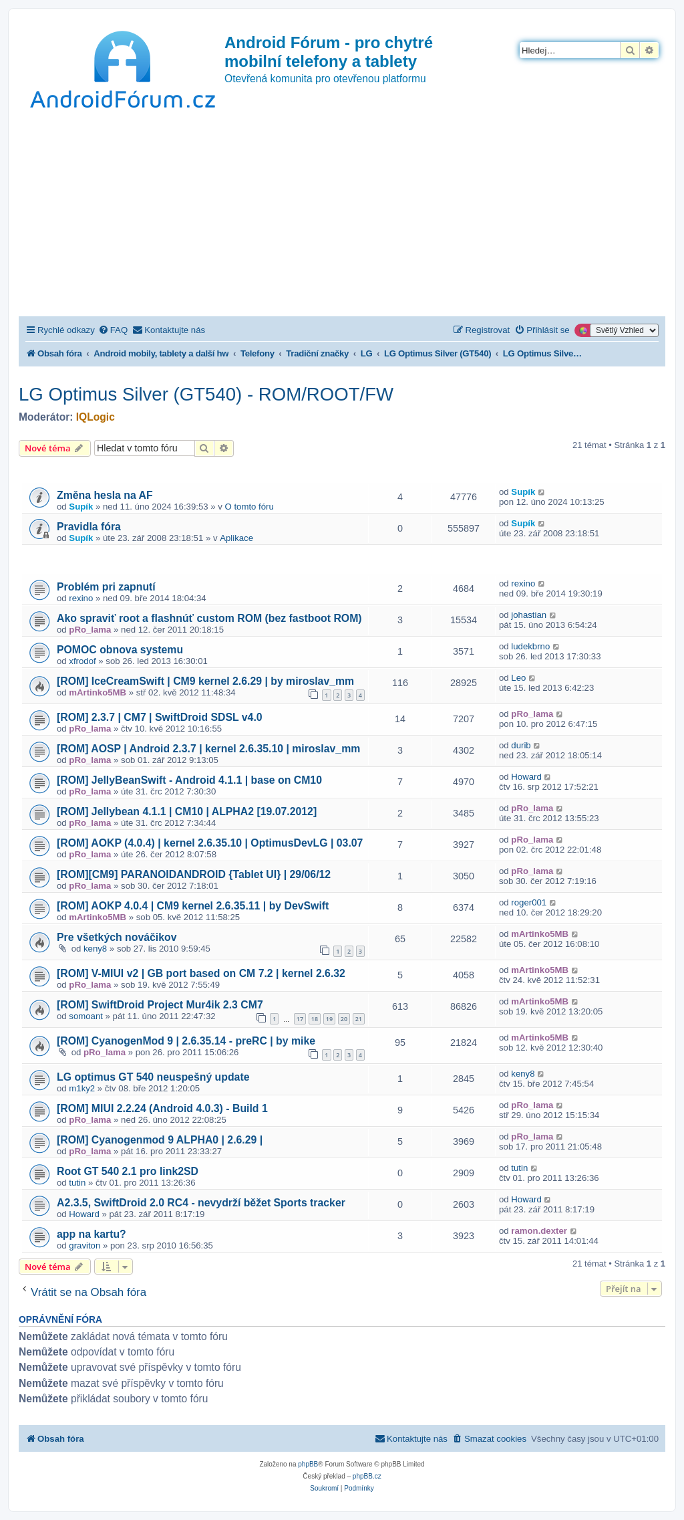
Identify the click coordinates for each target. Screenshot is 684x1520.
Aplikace (236, 538)
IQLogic (95, 417)
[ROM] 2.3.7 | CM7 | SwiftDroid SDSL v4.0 (160, 717)
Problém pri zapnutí (106, 586)
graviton (84, 1245)
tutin (77, 1183)
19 (329, 1018)
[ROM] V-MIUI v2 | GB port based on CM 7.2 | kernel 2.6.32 (201, 973)
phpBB (308, 1464)
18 (314, 1018)
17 (300, 1018)
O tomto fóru (249, 507)
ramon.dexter (539, 1231)
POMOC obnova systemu (120, 649)
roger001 (528, 902)
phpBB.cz (367, 1476)
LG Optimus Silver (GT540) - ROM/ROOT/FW (206, 394)
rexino (81, 598)
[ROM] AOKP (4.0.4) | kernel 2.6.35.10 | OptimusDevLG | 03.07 (210, 843)
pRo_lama (90, 630)
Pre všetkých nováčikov (117, 937)
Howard (526, 777)
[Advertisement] (342, 216)
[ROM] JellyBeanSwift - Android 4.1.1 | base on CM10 (189, 780)
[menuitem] (113, 330)
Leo (518, 678)
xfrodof (82, 661)
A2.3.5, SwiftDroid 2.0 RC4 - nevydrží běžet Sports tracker (201, 1202)
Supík (81, 507)
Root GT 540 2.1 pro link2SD (127, 1171)
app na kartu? (91, 1234)
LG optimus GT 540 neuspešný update (153, 1077)
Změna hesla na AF (105, 495)
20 (344, 1018)
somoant (86, 1016)
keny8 (95, 949)
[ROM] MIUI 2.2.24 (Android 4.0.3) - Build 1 (162, 1108)
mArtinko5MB (97, 692)
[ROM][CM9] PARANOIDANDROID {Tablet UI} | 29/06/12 (194, 874)
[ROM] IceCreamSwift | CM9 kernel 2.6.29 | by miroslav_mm (205, 681)
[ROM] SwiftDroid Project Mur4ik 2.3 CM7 (160, 1004)
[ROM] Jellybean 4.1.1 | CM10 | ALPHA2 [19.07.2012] (187, 811)
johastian (528, 615)
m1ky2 (82, 1088)
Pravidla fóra (89, 526)
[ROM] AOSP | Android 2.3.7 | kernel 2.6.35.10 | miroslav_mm (208, 748)
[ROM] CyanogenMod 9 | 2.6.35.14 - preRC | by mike (186, 1041)
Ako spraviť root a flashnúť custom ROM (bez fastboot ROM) (209, 618)
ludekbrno (530, 646)
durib (520, 745)
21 (358, 1018)
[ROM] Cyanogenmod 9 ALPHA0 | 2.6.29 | (160, 1140)
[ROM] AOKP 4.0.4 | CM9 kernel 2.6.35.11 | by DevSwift (193, 905)
